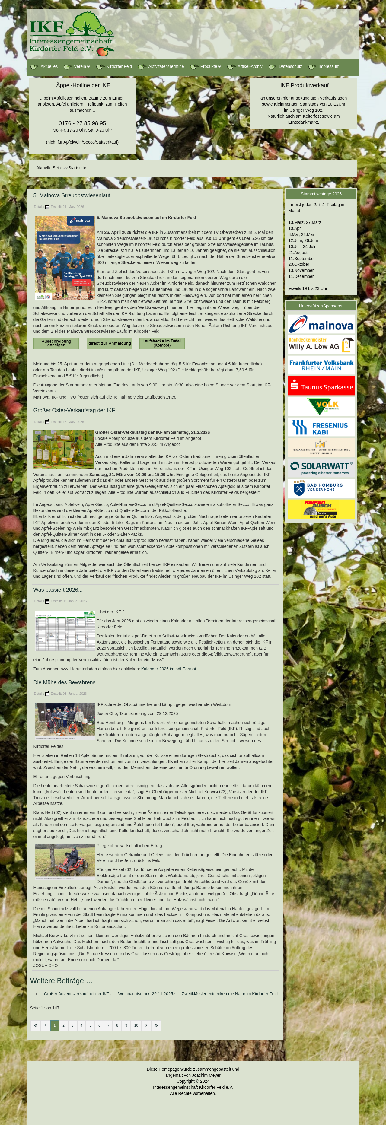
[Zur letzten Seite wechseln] (156, 1025)
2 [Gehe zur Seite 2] (63, 1025)
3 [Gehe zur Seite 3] (73, 1025)
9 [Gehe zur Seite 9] (126, 1025)
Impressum (324, 67)
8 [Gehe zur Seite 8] (117, 1025)
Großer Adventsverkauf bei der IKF (76, 993)
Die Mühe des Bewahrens (64, 683)
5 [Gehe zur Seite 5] (90, 1025)
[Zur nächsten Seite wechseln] (146, 1025)
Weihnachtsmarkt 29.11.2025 (145, 993)
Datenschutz (285, 67)
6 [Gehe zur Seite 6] (99, 1025)
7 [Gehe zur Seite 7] (108, 1025)
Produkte (203, 67)
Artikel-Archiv (244, 67)
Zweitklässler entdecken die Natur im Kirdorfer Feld (230, 993)
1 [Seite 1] (55, 1025)
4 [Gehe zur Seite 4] (82, 1025)
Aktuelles (44, 67)
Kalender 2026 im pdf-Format (168, 668)
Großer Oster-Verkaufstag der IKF (74, 411)
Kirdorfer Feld (114, 67)
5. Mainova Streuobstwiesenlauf (71, 195)
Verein (74, 67)
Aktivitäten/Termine (160, 67)
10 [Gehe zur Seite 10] (136, 1025)
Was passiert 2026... (58, 590)
